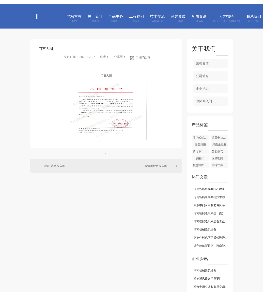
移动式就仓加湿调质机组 (201, 137)
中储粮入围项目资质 (210, 101)
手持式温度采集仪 (220, 165)
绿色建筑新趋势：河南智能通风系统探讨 (211, 245)
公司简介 (202, 76)
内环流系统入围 (55, 166)
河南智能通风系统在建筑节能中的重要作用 (211, 189)
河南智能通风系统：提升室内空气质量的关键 (211, 213)
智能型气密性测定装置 (220, 151)
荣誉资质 (202, 63)
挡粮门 (200, 158)
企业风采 (202, 88)
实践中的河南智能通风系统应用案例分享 (211, 205)
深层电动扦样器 (220, 137)
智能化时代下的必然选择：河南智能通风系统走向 (211, 237)
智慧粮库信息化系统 (201, 165)
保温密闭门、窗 (220, 158)
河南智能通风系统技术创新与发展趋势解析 (211, 197)
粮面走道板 (219, 144)
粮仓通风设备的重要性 (208, 278)
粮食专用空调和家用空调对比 (211, 286)
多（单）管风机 (201, 151)
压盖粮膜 (200, 144)
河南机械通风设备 (205, 229)
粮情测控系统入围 (155, 166)
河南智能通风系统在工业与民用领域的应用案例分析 (211, 221)
